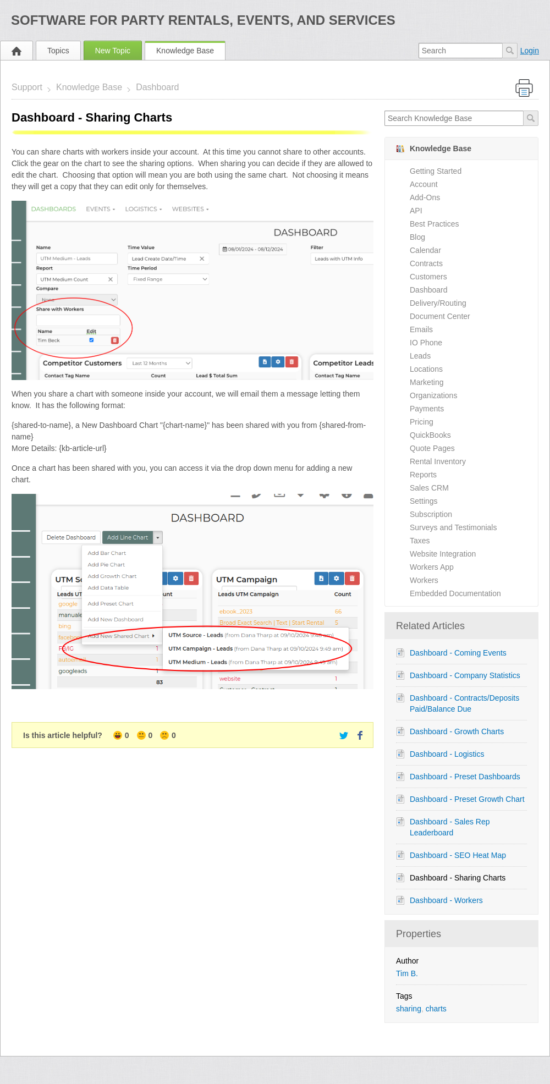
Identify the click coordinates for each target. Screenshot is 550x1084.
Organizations (433, 395)
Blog (417, 237)
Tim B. (407, 973)
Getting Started (435, 171)
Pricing (421, 421)
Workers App (432, 567)
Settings (424, 501)
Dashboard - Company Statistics (465, 675)
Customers (428, 276)
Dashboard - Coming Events (458, 652)
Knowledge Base (185, 50)
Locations (426, 369)
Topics (58, 50)
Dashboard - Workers (446, 900)
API (416, 210)
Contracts (426, 263)
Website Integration (443, 553)
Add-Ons (425, 197)
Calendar (425, 250)
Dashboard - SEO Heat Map (458, 855)
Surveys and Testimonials (453, 527)
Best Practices (434, 223)
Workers (424, 580)
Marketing (426, 382)
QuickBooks (430, 435)
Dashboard (157, 87)
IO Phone (426, 342)
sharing (408, 1008)
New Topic (112, 50)
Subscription (431, 514)
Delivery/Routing (438, 303)
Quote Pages (432, 448)
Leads (420, 355)
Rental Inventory (438, 461)
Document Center (440, 316)
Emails (421, 329)
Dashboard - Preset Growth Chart (467, 799)
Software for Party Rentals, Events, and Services (203, 20)
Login (529, 50)
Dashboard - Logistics (447, 754)
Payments (427, 408)
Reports (423, 474)
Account (424, 184)
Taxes (420, 540)
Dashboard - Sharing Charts (457, 877)
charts (436, 1008)
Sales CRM (429, 487)
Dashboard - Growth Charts (457, 731)
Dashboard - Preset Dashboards (465, 776)
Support (27, 87)
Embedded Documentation (455, 593)
